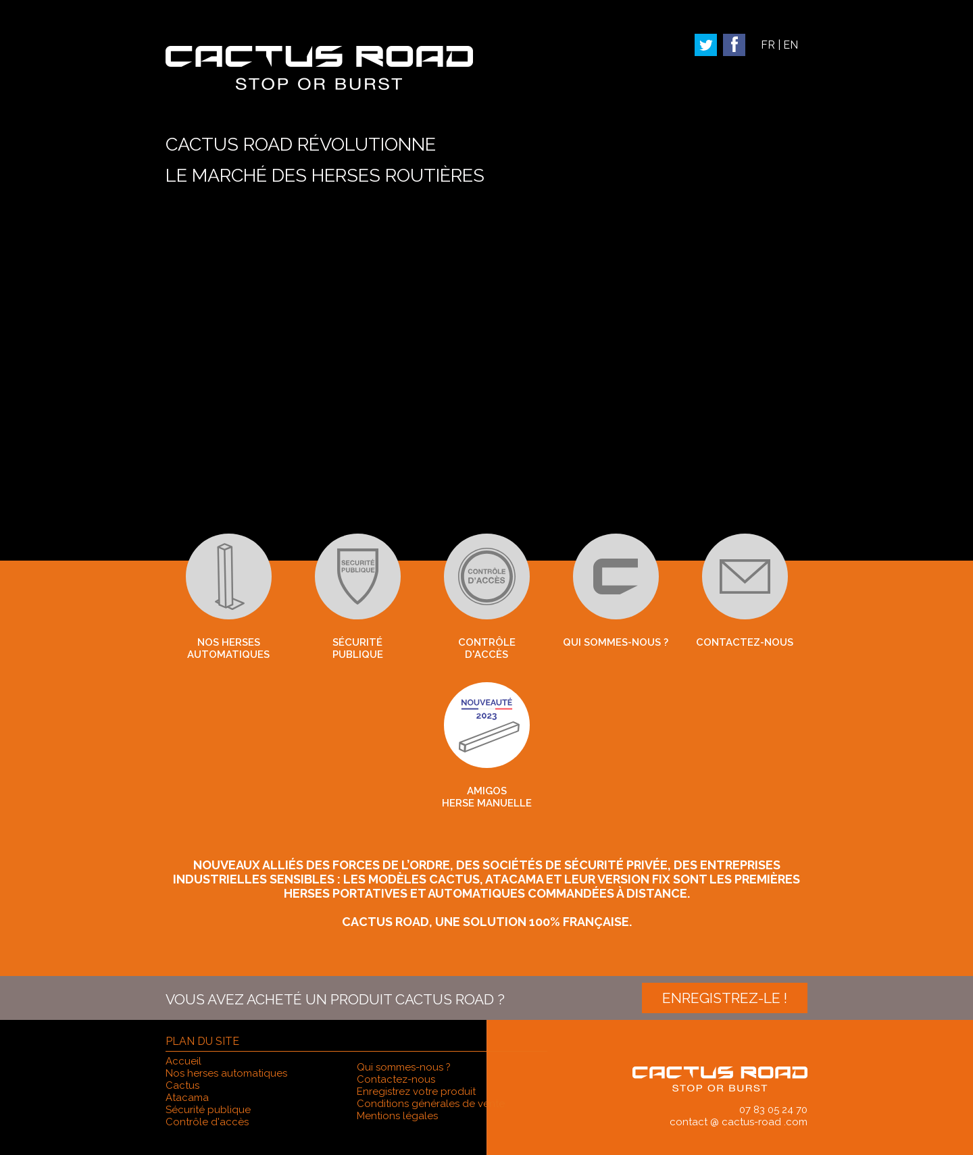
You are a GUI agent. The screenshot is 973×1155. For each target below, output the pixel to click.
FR (768, 44)
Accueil (183, 1061)
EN (790, 44)
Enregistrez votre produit (416, 1091)
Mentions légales (397, 1116)
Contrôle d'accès (487, 597)
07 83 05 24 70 (773, 1110)
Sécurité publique (208, 1110)
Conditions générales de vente (431, 1104)
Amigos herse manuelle (487, 745)
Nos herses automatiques (229, 597)
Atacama (187, 1098)
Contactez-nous (744, 591)
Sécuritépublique (358, 597)
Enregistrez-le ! (724, 998)
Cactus (182, 1085)
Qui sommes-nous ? (615, 591)
